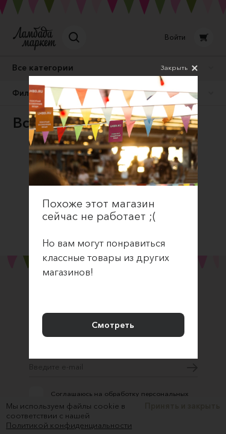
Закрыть (179, 68)
